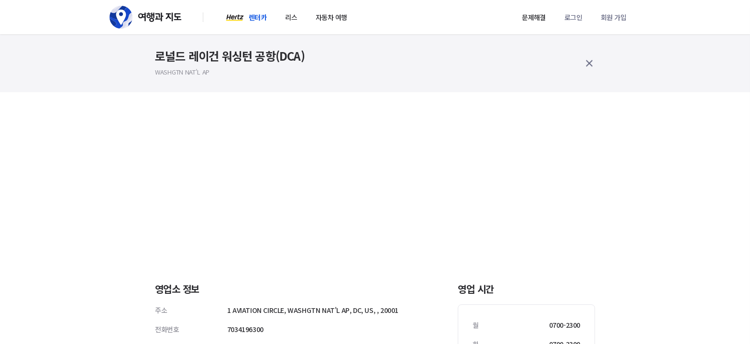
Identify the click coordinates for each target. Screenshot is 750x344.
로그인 (573, 17)
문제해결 (534, 17)
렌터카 (257, 17)
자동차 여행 (331, 17)
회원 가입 (613, 17)
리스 (291, 17)
